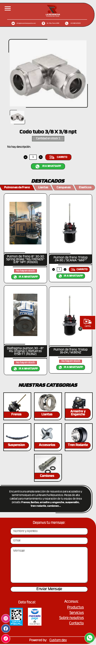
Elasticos (85, 187)
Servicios (76, 613)
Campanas (64, 187)
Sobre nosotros (71, 618)
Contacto (76, 623)
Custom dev (58, 640)
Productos (75, 607)
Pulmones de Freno (17, 187)
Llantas (43, 187)
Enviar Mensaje (49, 589)
